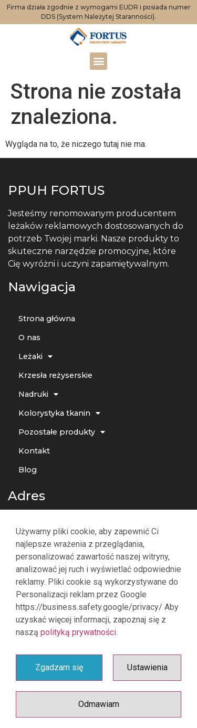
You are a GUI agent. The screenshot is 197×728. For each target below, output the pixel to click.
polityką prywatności (78, 632)
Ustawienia (147, 667)
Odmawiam (98, 704)
